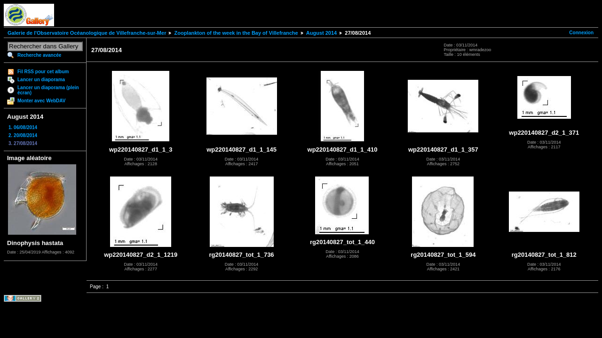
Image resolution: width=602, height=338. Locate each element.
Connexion (581, 32)
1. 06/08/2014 (22, 127)
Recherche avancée (39, 55)
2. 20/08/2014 (22, 135)
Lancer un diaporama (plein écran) (48, 90)
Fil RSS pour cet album (43, 71)
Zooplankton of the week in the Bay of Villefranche (236, 33)
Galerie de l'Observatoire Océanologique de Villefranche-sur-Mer (87, 33)
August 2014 (321, 33)
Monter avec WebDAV (41, 100)
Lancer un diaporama (41, 79)
